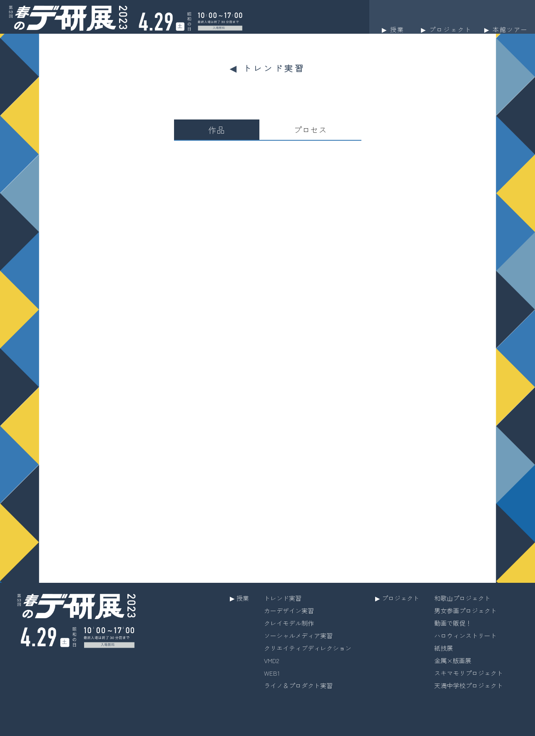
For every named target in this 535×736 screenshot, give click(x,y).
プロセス (310, 130)
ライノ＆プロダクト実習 (298, 685)
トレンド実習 (282, 598)
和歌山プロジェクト (462, 598)
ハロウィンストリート (465, 635)
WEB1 (272, 673)
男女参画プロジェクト (465, 610)
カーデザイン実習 (289, 610)
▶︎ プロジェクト (397, 598)
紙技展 (443, 648)
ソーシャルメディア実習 (298, 635)
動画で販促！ (453, 623)
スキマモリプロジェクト (468, 673)
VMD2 (271, 660)
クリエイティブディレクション (307, 648)
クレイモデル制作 (289, 623)
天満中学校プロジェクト (468, 685)
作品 (216, 130)
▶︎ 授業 (239, 598)
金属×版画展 (452, 660)
